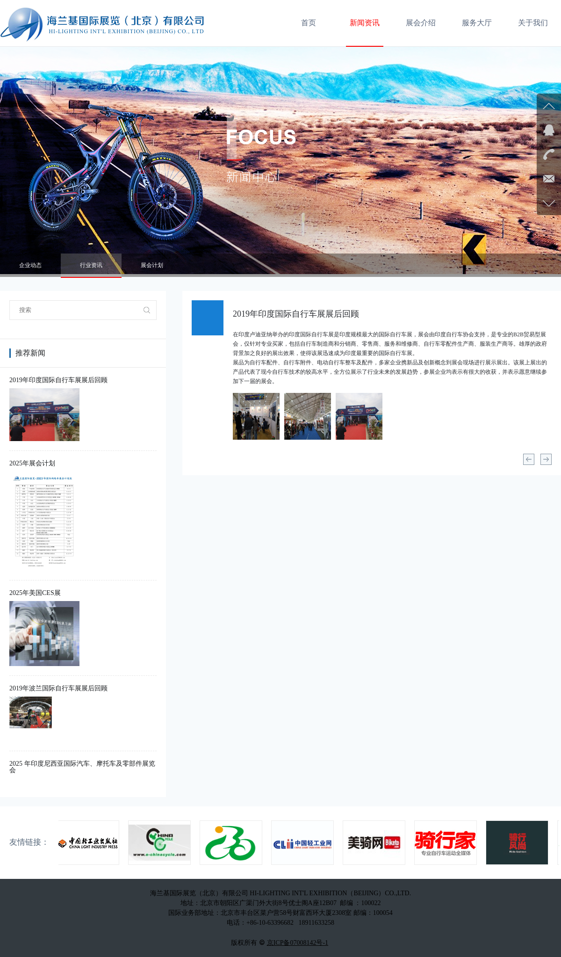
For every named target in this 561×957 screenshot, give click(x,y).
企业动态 (30, 265)
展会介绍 (421, 23)
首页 (308, 23)
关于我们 (533, 23)
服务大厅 (477, 23)
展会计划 (152, 265)
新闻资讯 (365, 23)
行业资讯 (91, 265)
